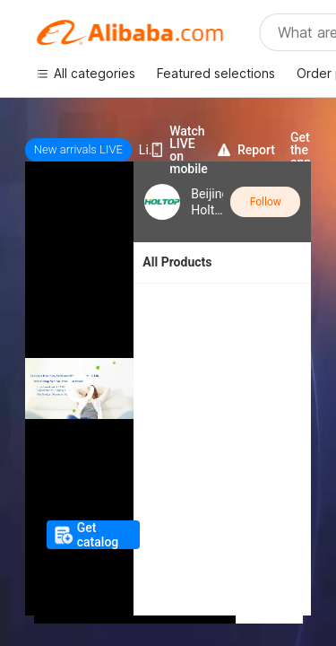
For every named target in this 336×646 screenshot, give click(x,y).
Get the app (300, 150)
